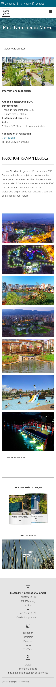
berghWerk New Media (20, 682)
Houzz (28, 645)
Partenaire (23, 3)
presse (28, 664)
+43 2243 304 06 (28, 613)
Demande (8, 3)
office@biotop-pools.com (28, 617)
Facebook (28, 632)
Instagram (28, 637)
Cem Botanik (8, 137)
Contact (38, 3)
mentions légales (28, 668)
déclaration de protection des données (28, 672)
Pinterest (28, 641)
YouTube (28, 649)
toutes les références (14, 48)
